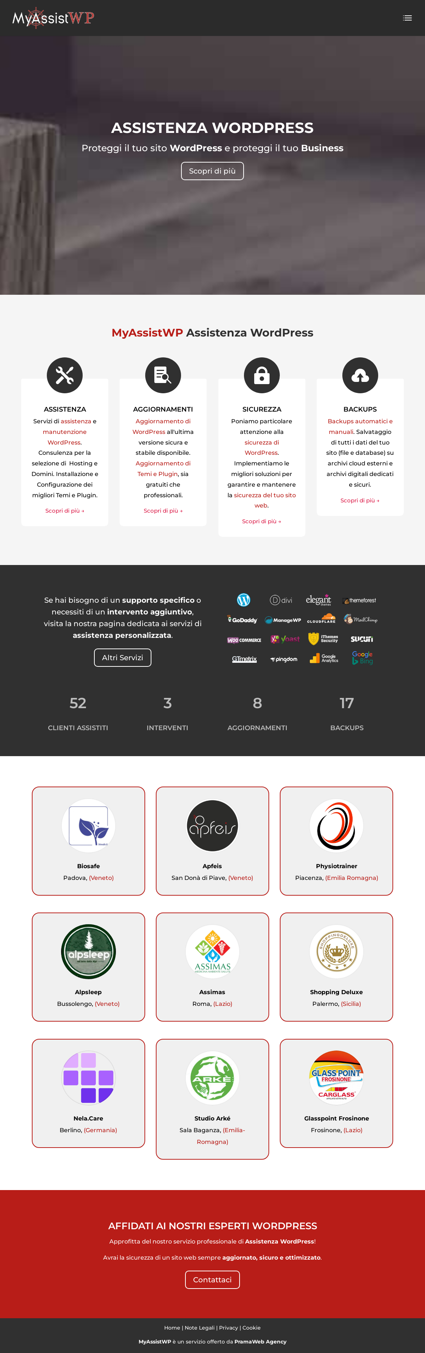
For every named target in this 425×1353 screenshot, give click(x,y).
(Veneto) (101, 877)
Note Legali (200, 1327)
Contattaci (212, 1279)
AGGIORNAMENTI (163, 409)
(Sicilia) (351, 1003)
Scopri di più (212, 171)
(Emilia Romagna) (351, 877)
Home (172, 1327)
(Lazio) (222, 1003)
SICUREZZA (261, 409)
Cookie (251, 1327)
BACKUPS (360, 409)
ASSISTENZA (65, 409)
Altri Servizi (122, 657)
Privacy (228, 1327)
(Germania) (100, 1130)
